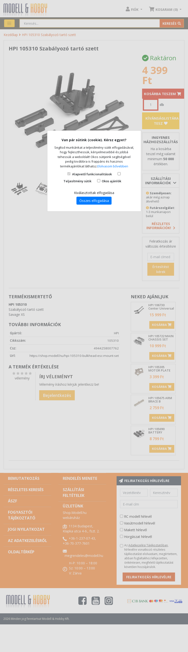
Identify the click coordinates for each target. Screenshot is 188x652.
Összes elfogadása (94, 200)
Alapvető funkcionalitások (92, 174)
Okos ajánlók (111, 181)
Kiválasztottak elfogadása (94, 192)
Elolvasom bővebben (112, 166)
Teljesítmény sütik (77, 181)
